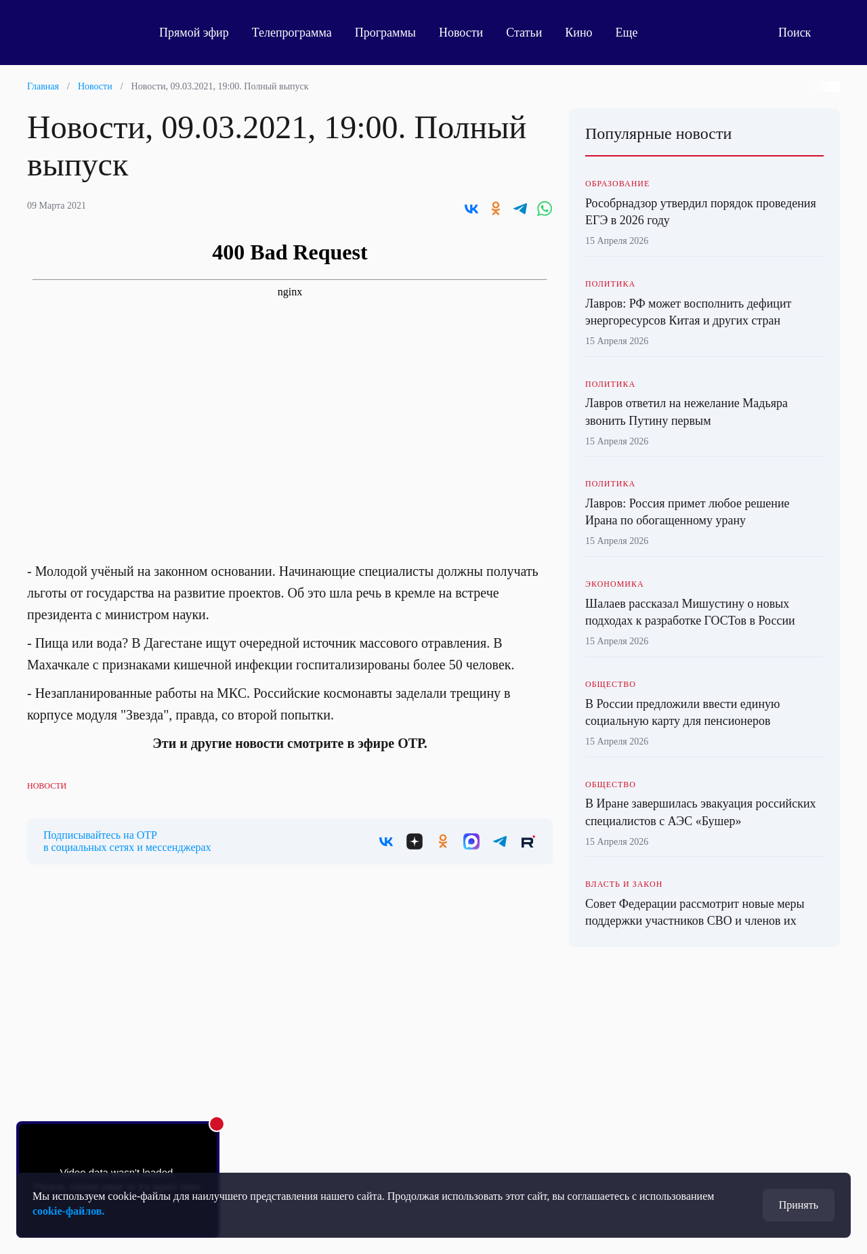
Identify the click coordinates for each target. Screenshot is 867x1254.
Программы (385, 32)
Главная (43, 86)
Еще (634, 32)
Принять (798, 1205)
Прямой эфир (194, 32)
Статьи (524, 32)
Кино (578, 32)
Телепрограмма (292, 32)
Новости (461, 32)
